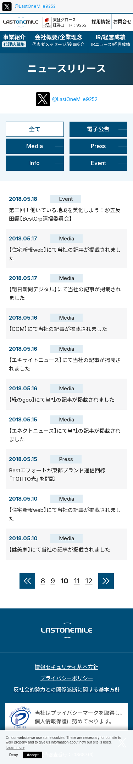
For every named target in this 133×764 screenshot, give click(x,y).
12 (89, 580)
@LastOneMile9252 (35, 6)
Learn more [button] (15, 748)
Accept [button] (32, 755)
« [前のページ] (27, 580)
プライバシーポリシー (66, 678)
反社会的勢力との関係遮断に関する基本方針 (66, 689)
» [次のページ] (106, 580)
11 (77, 580)
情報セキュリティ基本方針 (66, 667)
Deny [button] (13, 755)
